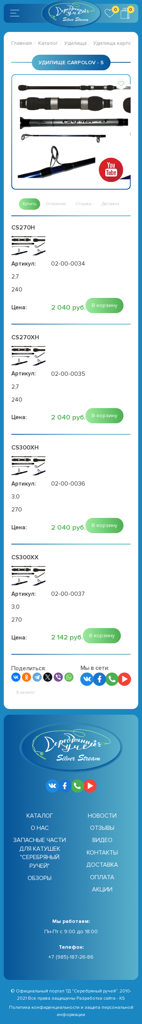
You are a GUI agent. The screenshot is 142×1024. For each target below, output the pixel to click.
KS (122, 998)
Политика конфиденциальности (44, 1007)
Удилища (75, 43)
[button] (121, 83)
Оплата (102, 877)
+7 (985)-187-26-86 (71, 957)
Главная (21, 43)
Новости (102, 816)
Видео (102, 840)
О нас (40, 828)
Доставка (102, 865)
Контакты (102, 852)
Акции (102, 889)
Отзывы (102, 828)
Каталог (48, 43)
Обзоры (39, 878)
